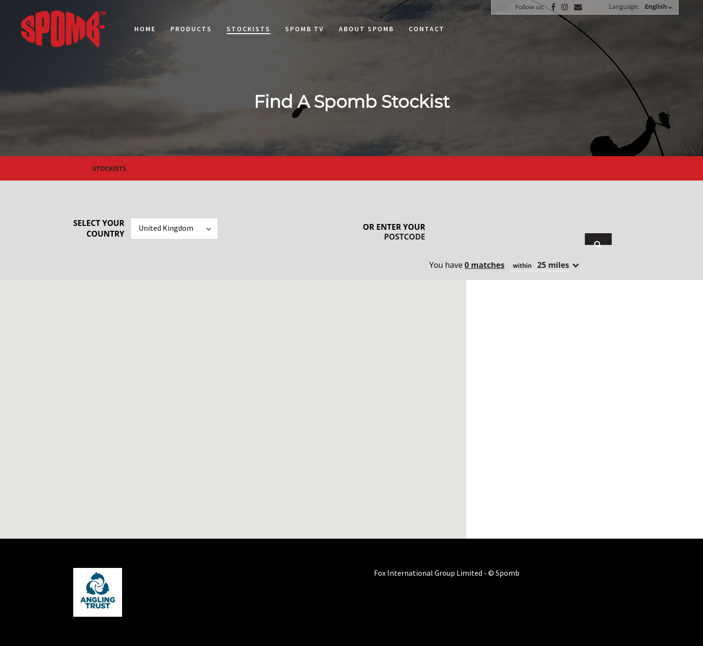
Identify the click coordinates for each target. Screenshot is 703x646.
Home (145, 28)
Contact (427, 28)
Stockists (248, 28)
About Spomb (366, 28)
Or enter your (394, 232)
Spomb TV (304, 28)
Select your (98, 228)
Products (191, 28)
